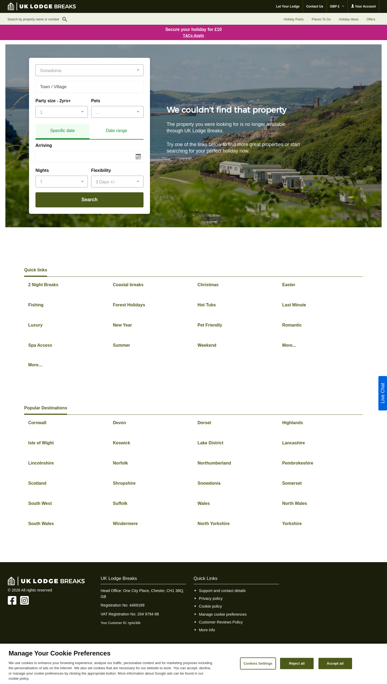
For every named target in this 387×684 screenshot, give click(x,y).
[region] (193, 664)
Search (89, 199)
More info (207, 630)
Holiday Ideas (349, 19)
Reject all (296, 663)
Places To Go (321, 19)
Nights (42, 170)
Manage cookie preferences (223, 614)
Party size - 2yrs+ (53, 100)
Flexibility (101, 170)
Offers (371, 19)
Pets (95, 100)
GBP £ (337, 6)
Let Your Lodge (288, 6)
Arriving (43, 145)
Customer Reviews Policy (221, 622)
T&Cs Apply (193, 35)
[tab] (62, 131)
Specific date (62, 130)
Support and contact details (222, 591)
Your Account (363, 6)
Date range (116, 130)
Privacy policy (211, 598)
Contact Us (314, 6)
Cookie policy (210, 606)
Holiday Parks (294, 19)
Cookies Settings (258, 663)
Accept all (335, 663)
